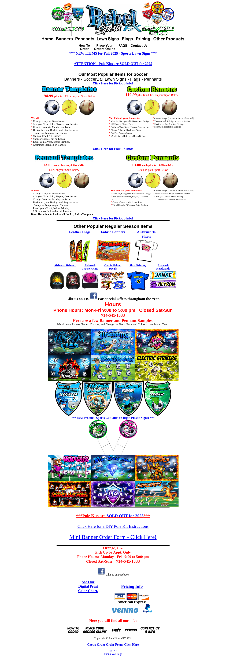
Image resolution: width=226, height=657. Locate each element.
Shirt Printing (137, 265)
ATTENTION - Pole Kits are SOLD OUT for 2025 (113, 64)
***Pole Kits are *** (113, 515)
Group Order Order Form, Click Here (113, 644)
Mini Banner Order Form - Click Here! (113, 537)
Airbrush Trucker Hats (90, 267)
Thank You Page (113, 653)
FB (110, 650)
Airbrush (163, 265)
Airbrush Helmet (64, 265)
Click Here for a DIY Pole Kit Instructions (113, 526)
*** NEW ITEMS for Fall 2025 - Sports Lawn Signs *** (113, 53)
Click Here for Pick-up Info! (113, 83)
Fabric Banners (113, 232)
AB (115, 650)
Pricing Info (132, 586)
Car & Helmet (112, 265)
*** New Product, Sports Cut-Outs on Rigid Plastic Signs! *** (113, 418)
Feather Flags (80, 232)
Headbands (163, 268)
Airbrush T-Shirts (146, 234)
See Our (88, 582)
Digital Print (88, 586)
